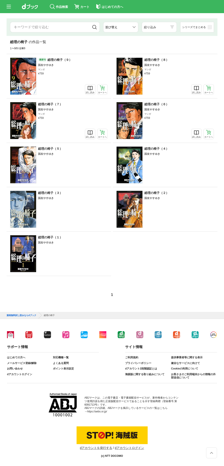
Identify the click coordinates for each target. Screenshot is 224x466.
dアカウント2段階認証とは (141, 368)
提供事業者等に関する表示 (187, 357)
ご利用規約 (131, 357)
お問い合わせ (15, 368)
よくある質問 (61, 363)
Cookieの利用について (184, 368)
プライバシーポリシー (138, 363)
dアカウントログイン (19, 374)
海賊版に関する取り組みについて (144, 374)
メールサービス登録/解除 (22, 363)
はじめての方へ (16, 357)
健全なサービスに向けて (185, 363)
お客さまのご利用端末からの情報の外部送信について (193, 376)
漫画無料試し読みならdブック (21, 315)
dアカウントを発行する (96, 448)
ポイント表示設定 (63, 368)
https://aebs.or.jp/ (97, 411)
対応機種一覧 (61, 357)
